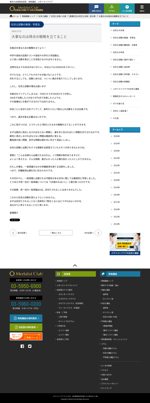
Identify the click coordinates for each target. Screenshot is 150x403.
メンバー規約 (63, 334)
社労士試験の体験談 (121, 81)
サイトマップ (106, 388)
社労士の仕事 (118, 30)
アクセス (112, 11)
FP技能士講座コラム (111, 357)
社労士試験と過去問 (121, 67)
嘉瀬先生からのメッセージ (124, 96)
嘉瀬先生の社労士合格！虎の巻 (82, 16)
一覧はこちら (55, 232)
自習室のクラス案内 (64, 290)
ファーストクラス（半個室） (69, 307)
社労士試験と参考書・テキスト (126, 74)
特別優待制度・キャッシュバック (114, 339)
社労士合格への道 (58, 16)
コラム (103, 343)
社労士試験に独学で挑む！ (124, 59)
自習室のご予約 (63, 339)
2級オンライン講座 (110, 330)
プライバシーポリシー (110, 383)
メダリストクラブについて (67, 285)
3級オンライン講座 (110, 334)
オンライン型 (108, 298)
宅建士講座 (105, 290)
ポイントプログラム (66, 321)
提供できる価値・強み (110, 285)
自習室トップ (62, 280)
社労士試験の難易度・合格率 (125, 45)
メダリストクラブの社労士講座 (126, 88)
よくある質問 (127, 11)
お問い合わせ (96, 11)
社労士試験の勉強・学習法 (124, 37)
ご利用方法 (61, 325)
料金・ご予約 (62, 312)
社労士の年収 (118, 52)
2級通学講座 (108, 325)
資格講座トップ (28, 16)
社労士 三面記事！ (120, 110)
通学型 (105, 294)
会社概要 (104, 379)
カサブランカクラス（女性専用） (71, 303)
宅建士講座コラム (110, 348)
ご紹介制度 (62, 316)
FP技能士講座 (106, 321)
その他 (116, 118)
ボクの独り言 (118, 103)
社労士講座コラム (110, 352)
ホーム (16, 16)
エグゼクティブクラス (67, 298)
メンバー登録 (63, 330)
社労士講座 (43, 16)
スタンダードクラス (66, 294)
